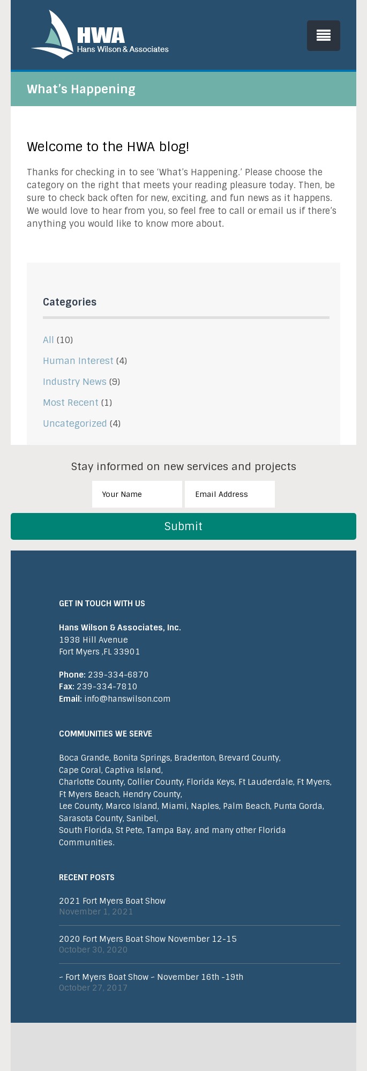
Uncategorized (75, 423)
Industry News (75, 382)
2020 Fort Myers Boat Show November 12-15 (148, 939)
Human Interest (78, 361)
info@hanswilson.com (115, 699)
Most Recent (71, 402)
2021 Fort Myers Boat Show (112, 901)
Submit (183, 526)
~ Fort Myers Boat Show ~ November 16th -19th (151, 977)
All (48, 340)
